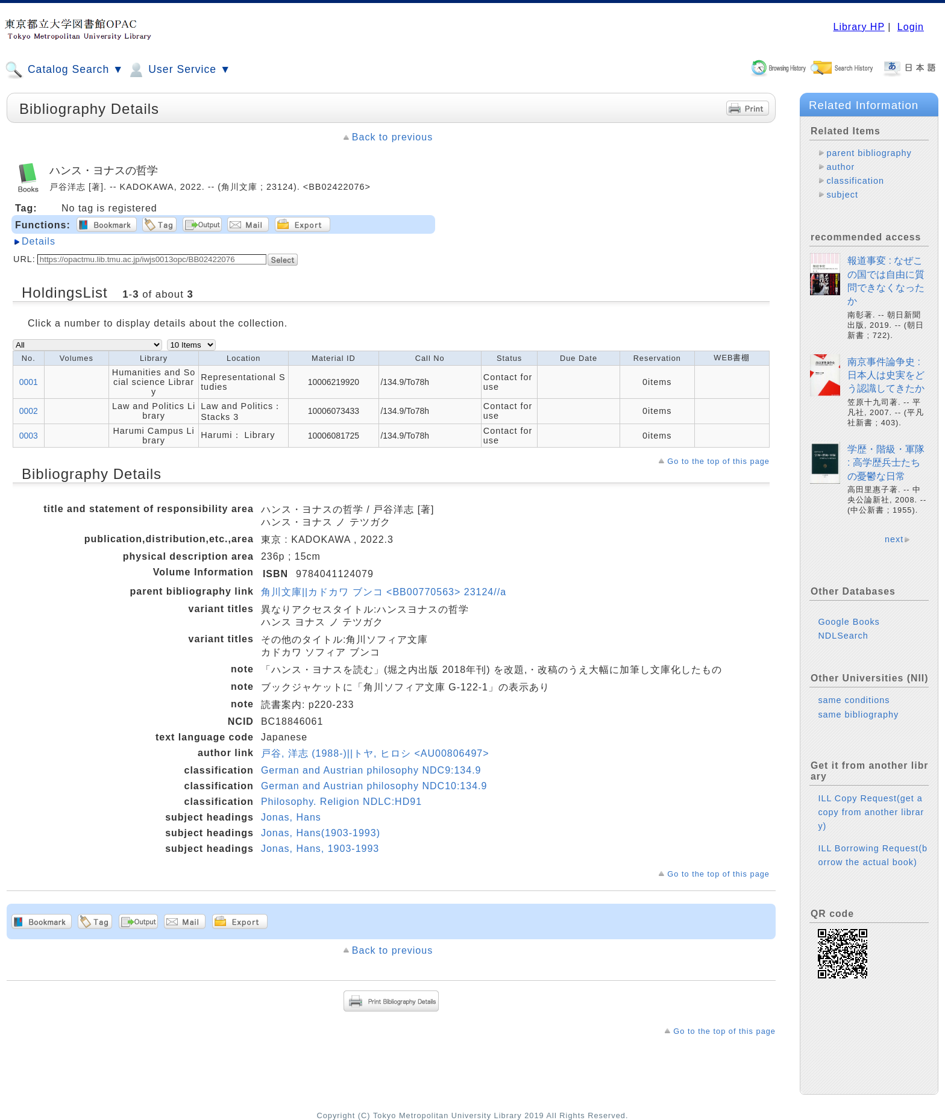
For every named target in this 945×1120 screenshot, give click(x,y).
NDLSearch (843, 635)
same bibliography (858, 714)
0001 (28, 382)
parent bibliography (868, 153)
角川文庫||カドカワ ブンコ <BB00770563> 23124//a (383, 592)
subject (842, 194)
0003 (28, 435)
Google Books (848, 622)
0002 (28, 411)
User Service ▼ (179, 70)
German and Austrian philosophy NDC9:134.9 (371, 770)
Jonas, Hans (291, 817)
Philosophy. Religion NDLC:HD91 (341, 801)
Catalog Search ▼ (64, 70)
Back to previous (392, 137)
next (894, 539)
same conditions (854, 700)
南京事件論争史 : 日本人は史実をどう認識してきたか (886, 375)
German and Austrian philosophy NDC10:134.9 (374, 786)
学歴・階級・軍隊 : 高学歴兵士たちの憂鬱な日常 (886, 462)
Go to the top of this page (718, 461)
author (840, 167)
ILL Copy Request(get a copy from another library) (871, 812)
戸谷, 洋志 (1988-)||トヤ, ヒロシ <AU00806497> (375, 753)
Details (38, 241)
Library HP (858, 27)
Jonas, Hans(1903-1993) (320, 833)
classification (855, 181)
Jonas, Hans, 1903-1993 (320, 848)
